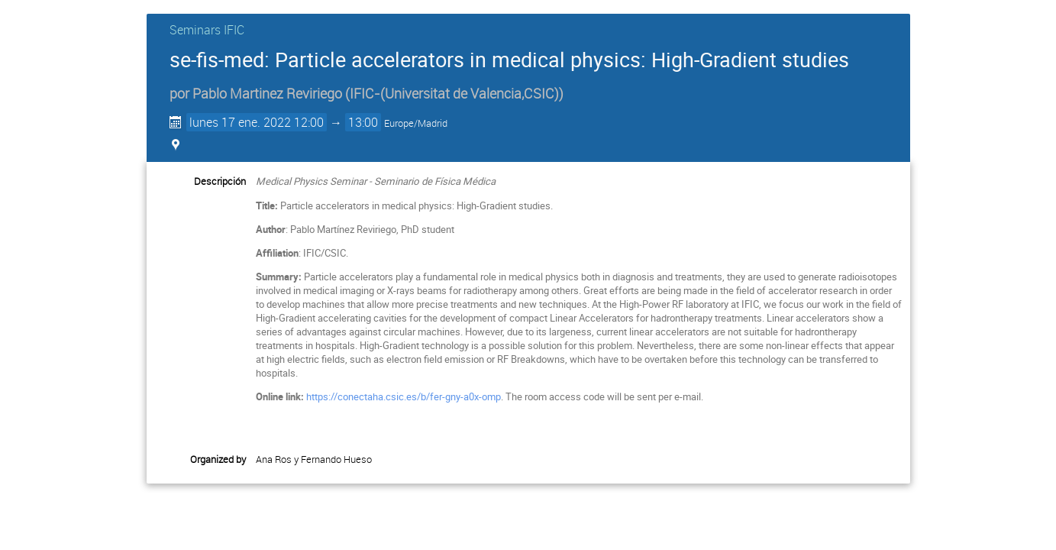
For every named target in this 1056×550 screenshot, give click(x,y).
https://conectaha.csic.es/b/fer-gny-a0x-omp (403, 396)
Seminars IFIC (207, 29)
